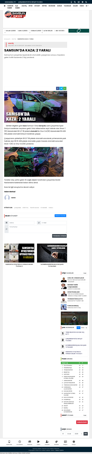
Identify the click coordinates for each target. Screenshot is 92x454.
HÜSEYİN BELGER (73, 292)
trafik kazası (34, 208)
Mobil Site (9, 442)
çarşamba (17, 208)
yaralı (51, 208)
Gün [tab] (78, 327)
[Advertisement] (35, 72)
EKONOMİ (52, 6)
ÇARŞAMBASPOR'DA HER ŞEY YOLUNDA (30, 2)
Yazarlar (47, 442)
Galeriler (29, 442)
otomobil (33, 131)
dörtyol (25, 208)
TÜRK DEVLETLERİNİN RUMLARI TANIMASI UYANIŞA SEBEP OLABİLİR (77, 295)
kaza (25, 126)
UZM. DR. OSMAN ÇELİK (75, 278)
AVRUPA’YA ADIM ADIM (73, 289)
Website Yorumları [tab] (60, 215)
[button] (87, 5)
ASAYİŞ (24, 6)
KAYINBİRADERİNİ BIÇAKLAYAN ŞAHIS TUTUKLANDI (73, 346)
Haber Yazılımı (59, 450)
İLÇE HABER (17, 7)
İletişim (65, 442)
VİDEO (82, 6)
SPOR (30, 6)
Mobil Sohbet (26, 453)
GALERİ (75, 6)
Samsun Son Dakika (6, 453)
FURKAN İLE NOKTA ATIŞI (74, 308)
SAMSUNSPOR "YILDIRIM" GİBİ (75, 301)
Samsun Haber (17, 453)
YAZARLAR (67, 6)
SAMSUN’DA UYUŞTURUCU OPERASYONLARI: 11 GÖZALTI (71, 353)
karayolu (42, 126)
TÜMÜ (84, 273)
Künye (74, 442)
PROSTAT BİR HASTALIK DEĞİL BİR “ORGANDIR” (76, 281)
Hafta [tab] (82, 327)
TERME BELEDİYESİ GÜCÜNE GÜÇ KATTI (72, 333)
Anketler (56, 442)
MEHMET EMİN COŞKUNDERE (72, 286)
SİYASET (37, 6)
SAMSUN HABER (10, 7)
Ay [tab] (86, 327)
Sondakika (20, 442)
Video (38, 442)
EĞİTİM (44, 6)
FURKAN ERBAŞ (73, 306)
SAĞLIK (59, 6)
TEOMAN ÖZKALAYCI (75, 299)
